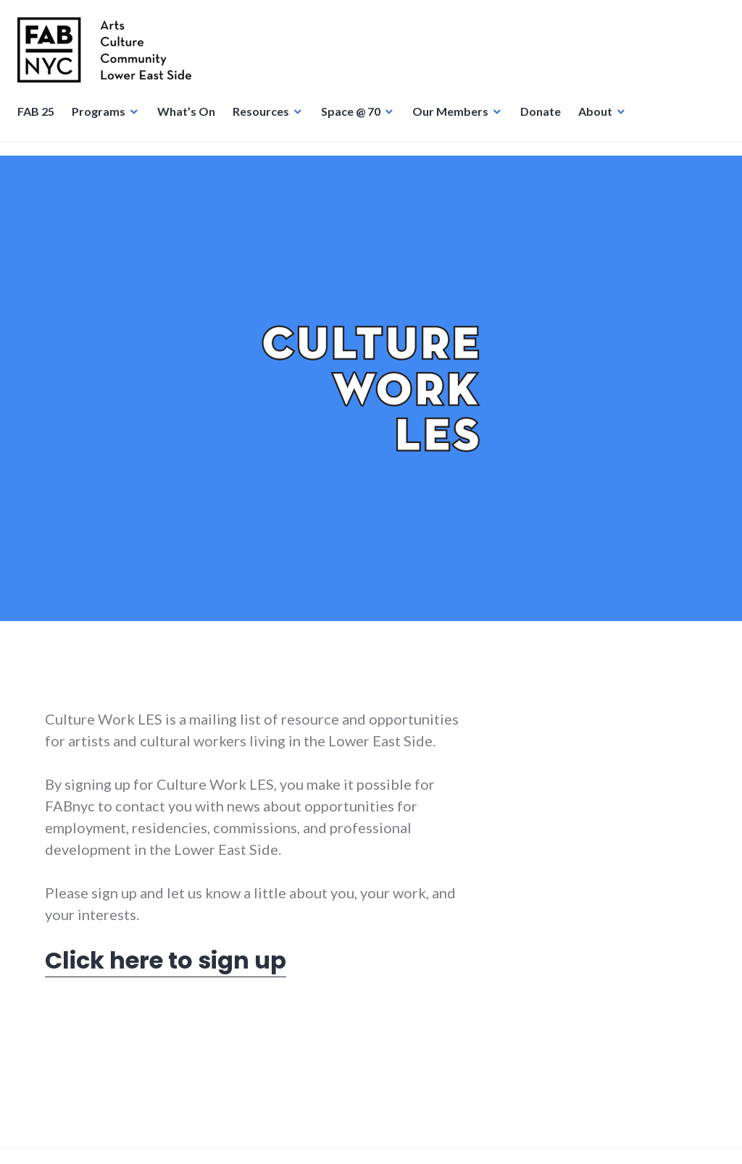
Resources (265, 120)
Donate (545, 120)
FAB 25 (40, 120)
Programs (103, 120)
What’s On (191, 120)
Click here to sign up (165, 960)
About (600, 120)
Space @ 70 (355, 120)
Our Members (455, 120)
